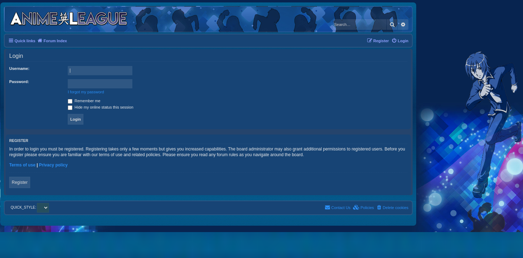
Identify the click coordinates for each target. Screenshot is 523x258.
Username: (19, 68)
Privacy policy (53, 165)
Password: (19, 81)
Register (20, 182)
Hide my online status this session (100, 107)
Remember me (84, 101)
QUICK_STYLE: (30, 207)
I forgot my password (86, 92)
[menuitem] (399, 41)
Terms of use (22, 165)
